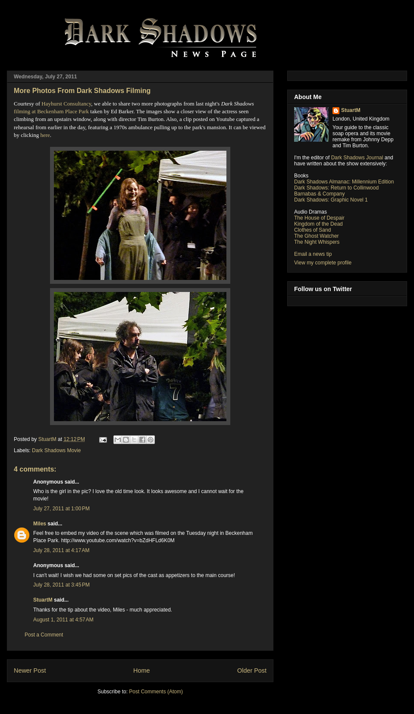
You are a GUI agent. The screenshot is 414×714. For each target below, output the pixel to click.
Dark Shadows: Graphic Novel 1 (331, 200)
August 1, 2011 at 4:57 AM (63, 620)
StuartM (43, 600)
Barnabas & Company (319, 194)
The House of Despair (319, 218)
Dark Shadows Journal (357, 158)
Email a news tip (313, 254)
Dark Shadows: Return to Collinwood (336, 188)
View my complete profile (322, 263)
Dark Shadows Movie (56, 450)
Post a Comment (44, 635)
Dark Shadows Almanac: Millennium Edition (344, 182)
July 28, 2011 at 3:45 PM (61, 585)
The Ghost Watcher (316, 236)
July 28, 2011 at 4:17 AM (61, 550)
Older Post (252, 670)
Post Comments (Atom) (156, 692)
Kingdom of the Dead (318, 224)
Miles (39, 524)
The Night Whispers (316, 242)
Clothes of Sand (312, 230)
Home (141, 670)
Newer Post (30, 670)
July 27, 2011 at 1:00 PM (61, 509)
